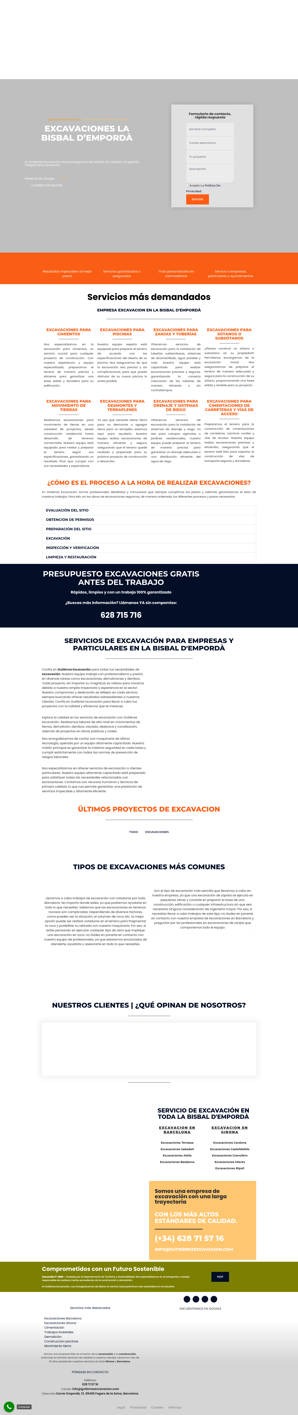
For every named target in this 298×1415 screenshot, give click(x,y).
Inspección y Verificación (72, 548)
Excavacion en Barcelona (177, 1130)
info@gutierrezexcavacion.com (194, 1249)
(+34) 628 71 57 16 (189, 1238)
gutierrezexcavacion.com (64, 119)
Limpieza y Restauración (71, 557)
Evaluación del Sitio (67, 510)
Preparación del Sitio (69, 529)
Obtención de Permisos (70, 520)
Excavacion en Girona (230, 1130)
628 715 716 (121, 615)
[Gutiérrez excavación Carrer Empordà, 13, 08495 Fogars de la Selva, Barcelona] (94, 1139)
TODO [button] (133, 832)
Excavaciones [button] (157, 832)
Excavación (58, 538)
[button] (149, 510)
